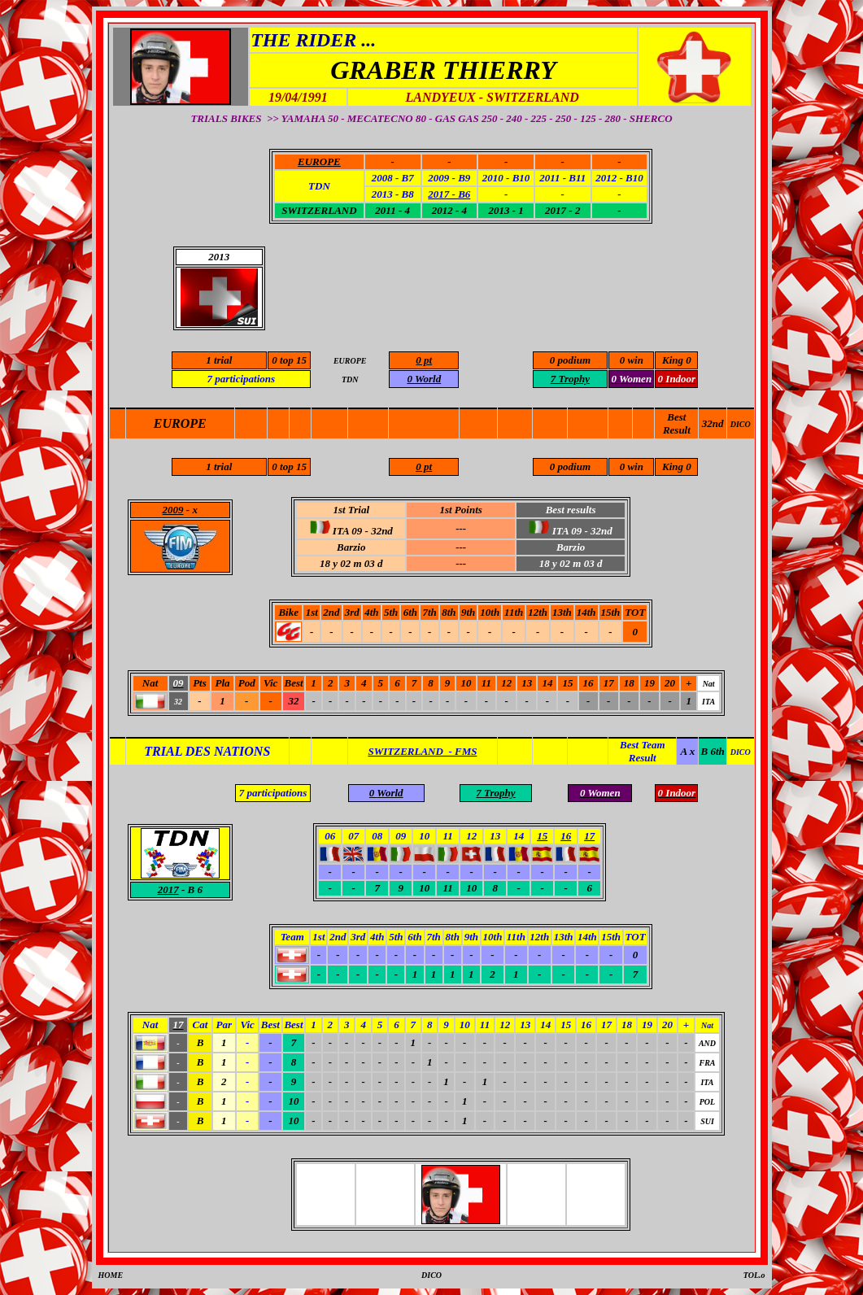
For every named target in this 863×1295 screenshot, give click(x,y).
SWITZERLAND (318, 210)
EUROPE (180, 423)
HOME (111, 1275)
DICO (740, 424)
